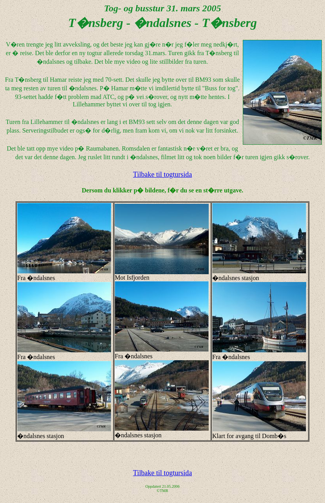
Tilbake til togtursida (162, 174)
